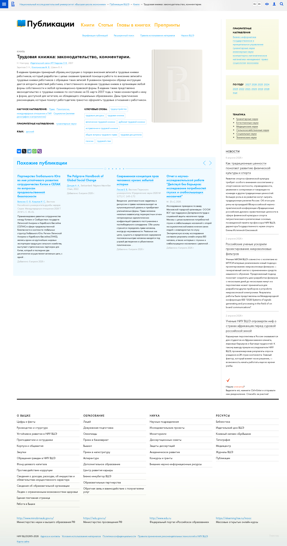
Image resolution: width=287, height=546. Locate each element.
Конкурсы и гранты (161, 458)
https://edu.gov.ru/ (94, 518)
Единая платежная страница (33, 498)
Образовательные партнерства (102, 482)
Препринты (167, 25)
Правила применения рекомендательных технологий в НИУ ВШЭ (173, 536)
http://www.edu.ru (160, 518)
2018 (266, 89)
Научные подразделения (164, 421)
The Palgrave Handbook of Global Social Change (85, 178)
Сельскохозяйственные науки (252, 130)
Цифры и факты (26, 421)
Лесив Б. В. (122, 189)
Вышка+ (87, 446)
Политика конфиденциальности (119, 536)
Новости (233, 151)
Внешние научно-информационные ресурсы (176, 464)
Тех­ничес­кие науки (246, 137)
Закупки (21, 452)
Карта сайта (23, 541)
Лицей (87, 421)
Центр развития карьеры (98, 470)
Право (52, 109)
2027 (248, 84)
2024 (266, 84)
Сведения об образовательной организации (43, 485)
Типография (223, 439)
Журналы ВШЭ (224, 452)
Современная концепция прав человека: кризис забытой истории (138, 180)
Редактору (274, 535)
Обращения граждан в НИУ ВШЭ (36, 458)
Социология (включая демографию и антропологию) (45, 115)
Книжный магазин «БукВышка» (233, 433)
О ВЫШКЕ (24, 415)
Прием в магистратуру (96, 452)
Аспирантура (91, 458)
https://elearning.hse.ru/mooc (233, 518)
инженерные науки (243, 51)
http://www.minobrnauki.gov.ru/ (35, 518)
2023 (235, 89)
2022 (241, 89)
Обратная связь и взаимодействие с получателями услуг (113, 490)
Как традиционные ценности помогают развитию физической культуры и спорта (248, 168)
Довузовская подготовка (98, 427)
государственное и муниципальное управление (248, 42)
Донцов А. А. (73, 185)
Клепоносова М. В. (41, 67)
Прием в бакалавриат (96, 439)
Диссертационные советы (165, 439)
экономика (252, 62)
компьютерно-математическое (250, 55)
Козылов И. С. (39, 201)
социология (239, 62)
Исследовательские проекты (167, 427)
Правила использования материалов (157, 35)
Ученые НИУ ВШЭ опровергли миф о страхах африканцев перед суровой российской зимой (251, 326)
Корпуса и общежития (30, 446)
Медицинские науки (247, 126)
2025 (260, 84)
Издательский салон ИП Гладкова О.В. (48, 63)
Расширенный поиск (124, 35)
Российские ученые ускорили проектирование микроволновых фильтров (248, 249)
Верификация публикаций (95, 35)
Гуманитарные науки (247, 118)
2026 (254, 84)
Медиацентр (223, 446)
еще (235, 92)
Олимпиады (90, 433)
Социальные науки (246, 133)
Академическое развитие (165, 452)
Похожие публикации (42, 163)
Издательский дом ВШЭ (230, 427)
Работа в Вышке (26, 504)
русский (30, 131)
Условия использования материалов (81, 536)
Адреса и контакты (50, 536)
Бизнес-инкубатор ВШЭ (97, 476)
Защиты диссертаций (162, 446)
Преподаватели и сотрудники (35, 439)
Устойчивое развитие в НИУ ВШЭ (37, 433)
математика (239, 59)
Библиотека (223, 421)
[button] (105, 169)
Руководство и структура (32, 427)
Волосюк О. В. (24, 201)
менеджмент (253, 59)
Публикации (50, 23)
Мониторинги (158, 433)
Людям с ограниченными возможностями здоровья (47, 491)
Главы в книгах (134, 25)
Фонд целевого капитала (32, 464)
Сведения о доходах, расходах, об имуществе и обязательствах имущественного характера (46, 477)
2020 (254, 89)
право (264, 59)
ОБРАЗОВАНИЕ (94, 415)
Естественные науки (247, 122)
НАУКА (155, 415)
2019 (260, 89)
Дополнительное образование (101, 464)
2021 (248, 89)
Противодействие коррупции (35, 470)
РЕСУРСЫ (223, 415)
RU (255, 4)
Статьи (105, 25)
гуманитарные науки (244, 48)
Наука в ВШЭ (187, 35)
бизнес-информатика (244, 37)
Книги (87, 25)
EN (259, 4)
